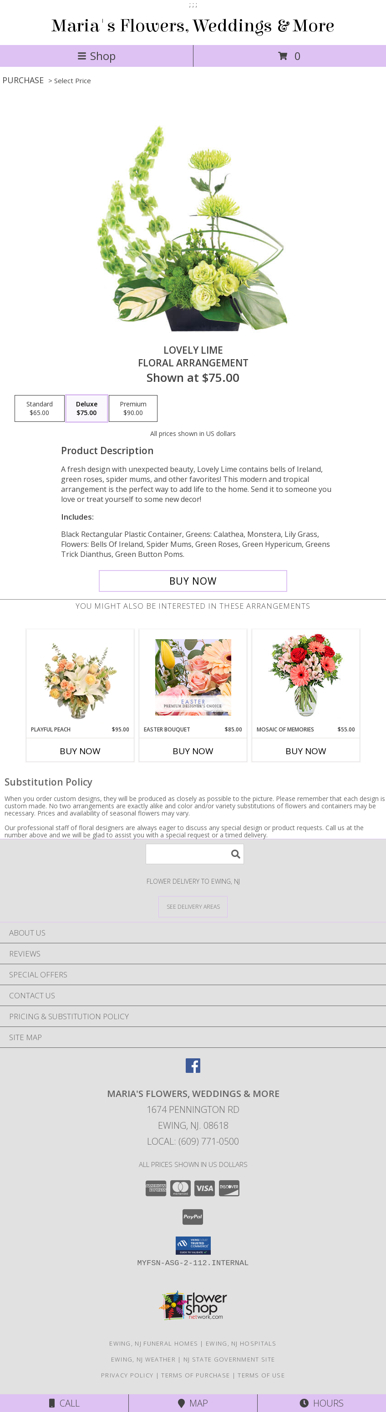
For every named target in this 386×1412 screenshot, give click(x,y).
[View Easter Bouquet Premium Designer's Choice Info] (193, 677)
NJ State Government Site (229, 1359)
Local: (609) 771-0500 (193, 1141)
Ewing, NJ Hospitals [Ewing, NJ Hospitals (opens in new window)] (241, 1343)
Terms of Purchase (195, 1375)
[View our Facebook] (193, 1070)
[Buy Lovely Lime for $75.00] (193, 581)
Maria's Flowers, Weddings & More (193, 25)
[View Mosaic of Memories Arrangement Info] (306, 677)
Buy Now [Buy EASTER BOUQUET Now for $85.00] (193, 751)
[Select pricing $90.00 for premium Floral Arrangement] (133, 409)
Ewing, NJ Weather (143, 1359)
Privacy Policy (127, 1375)
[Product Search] (195, 854)
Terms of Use (261, 1375)
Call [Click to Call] (64, 1403)
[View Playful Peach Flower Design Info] (80, 677)
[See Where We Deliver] (193, 906)
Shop (96, 55)
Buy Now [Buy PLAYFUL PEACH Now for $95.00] (80, 751)
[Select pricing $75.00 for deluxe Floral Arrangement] (86, 409)
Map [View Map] (193, 1403)
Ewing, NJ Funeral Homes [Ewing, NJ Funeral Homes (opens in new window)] (153, 1343)
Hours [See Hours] (322, 1403)
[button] (193, 1246)
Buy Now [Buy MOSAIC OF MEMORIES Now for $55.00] (305, 751)
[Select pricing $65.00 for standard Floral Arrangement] (39, 409)
